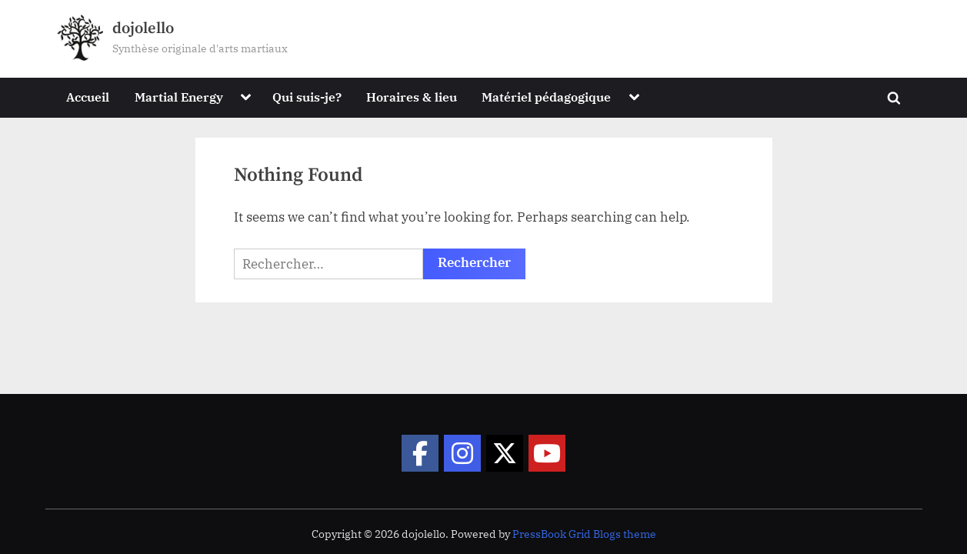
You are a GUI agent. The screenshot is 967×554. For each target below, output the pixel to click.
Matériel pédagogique (546, 96)
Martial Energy (179, 96)
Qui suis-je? (307, 96)
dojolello (143, 28)
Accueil (87, 96)
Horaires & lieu (411, 96)
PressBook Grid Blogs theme (584, 534)
